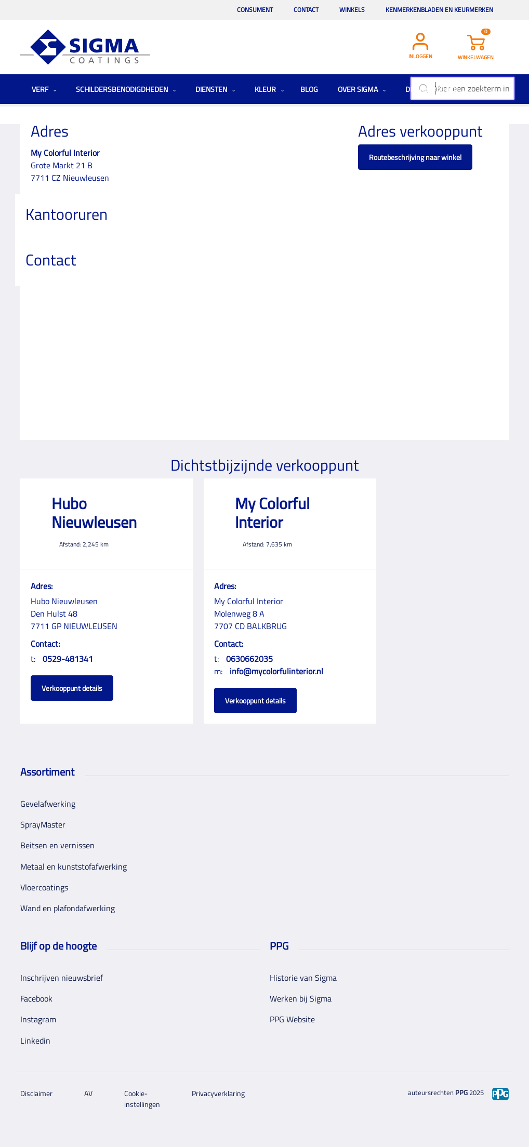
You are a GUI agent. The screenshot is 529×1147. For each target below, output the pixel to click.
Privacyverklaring (218, 1093)
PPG (461, 1092)
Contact (306, 10)
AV (88, 1093)
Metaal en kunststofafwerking (73, 866)
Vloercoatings (44, 887)
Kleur (269, 89)
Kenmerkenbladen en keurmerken (439, 10)
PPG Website (292, 1019)
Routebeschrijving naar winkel (415, 157)
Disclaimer (36, 1093)
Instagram (38, 1019)
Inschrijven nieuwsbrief (61, 977)
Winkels (352, 10)
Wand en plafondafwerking (67, 908)
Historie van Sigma (303, 977)
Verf (44, 89)
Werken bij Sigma (301, 998)
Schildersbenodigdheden (126, 89)
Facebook (36, 998)
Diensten (215, 89)
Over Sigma (362, 89)
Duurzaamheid (435, 89)
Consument (255, 10)
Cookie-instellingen (142, 1099)
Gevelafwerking (47, 803)
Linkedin (35, 1040)
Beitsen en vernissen (57, 845)
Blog (309, 89)
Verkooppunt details (72, 688)
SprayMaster (42, 824)
